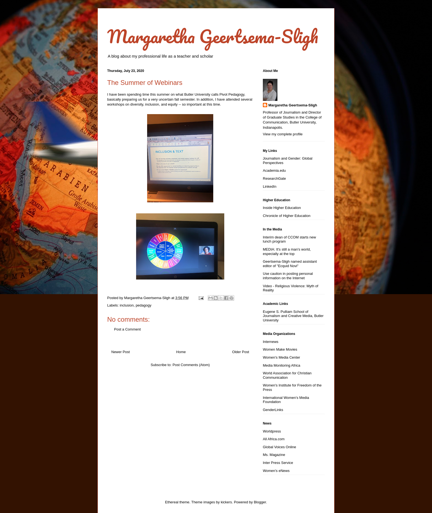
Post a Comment (127, 329)
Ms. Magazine (274, 455)
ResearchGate (274, 178)
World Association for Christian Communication (287, 375)
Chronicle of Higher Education (286, 216)
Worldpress (272, 431)
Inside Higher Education (282, 208)
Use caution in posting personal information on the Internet (288, 276)
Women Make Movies (280, 349)
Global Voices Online (279, 447)
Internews (270, 342)
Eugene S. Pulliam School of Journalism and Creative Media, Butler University (293, 316)
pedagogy (143, 305)
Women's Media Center (281, 357)
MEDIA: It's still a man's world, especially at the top (287, 251)
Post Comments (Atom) (191, 365)
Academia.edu (274, 170)
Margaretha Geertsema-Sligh (212, 36)
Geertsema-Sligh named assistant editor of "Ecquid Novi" (290, 263)
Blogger (260, 502)
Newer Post (120, 352)
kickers (226, 502)
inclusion (127, 305)
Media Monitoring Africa (281, 365)
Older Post (240, 352)
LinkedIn (269, 186)
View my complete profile (283, 134)
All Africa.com (274, 439)
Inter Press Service (278, 463)
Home (181, 352)
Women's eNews (276, 471)
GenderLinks (273, 410)
